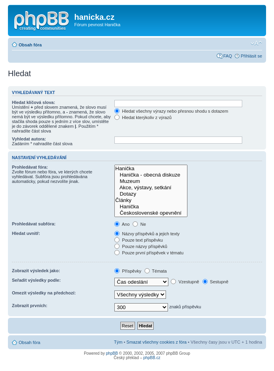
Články (151, 200)
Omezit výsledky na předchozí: (44, 292)
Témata (156, 271)
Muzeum (151, 181)
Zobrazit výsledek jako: (36, 270)
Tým (118, 342)
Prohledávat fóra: (30, 167)
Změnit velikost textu (256, 43)
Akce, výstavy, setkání (151, 188)
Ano (121, 224)
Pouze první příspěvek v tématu (148, 252)
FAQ (227, 56)
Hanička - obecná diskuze (151, 175)
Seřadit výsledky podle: (36, 280)
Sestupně (216, 281)
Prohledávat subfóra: (34, 223)
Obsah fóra (30, 44)
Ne (139, 224)
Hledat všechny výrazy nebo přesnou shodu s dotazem (171, 111)
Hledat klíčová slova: (33, 102)
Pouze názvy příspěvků (140, 246)
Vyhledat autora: (29, 138)
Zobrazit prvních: (29, 305)
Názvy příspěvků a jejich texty (146, 233)
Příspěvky (127, 271)
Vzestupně (185, 281)
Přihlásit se (251, 56)
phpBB (112, 353)
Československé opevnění (151, 213)
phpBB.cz (151, 358)
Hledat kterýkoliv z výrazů (143, 117)
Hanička (151, 168)
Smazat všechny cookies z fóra (156, 342)
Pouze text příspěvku (138, 240)
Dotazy (151, 194)
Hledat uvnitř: (26, 233)
